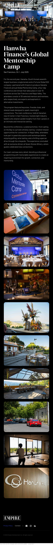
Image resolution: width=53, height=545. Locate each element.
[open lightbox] (26, 185)
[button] (47, 5)
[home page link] (12, 5)
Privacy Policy (8, 526)
